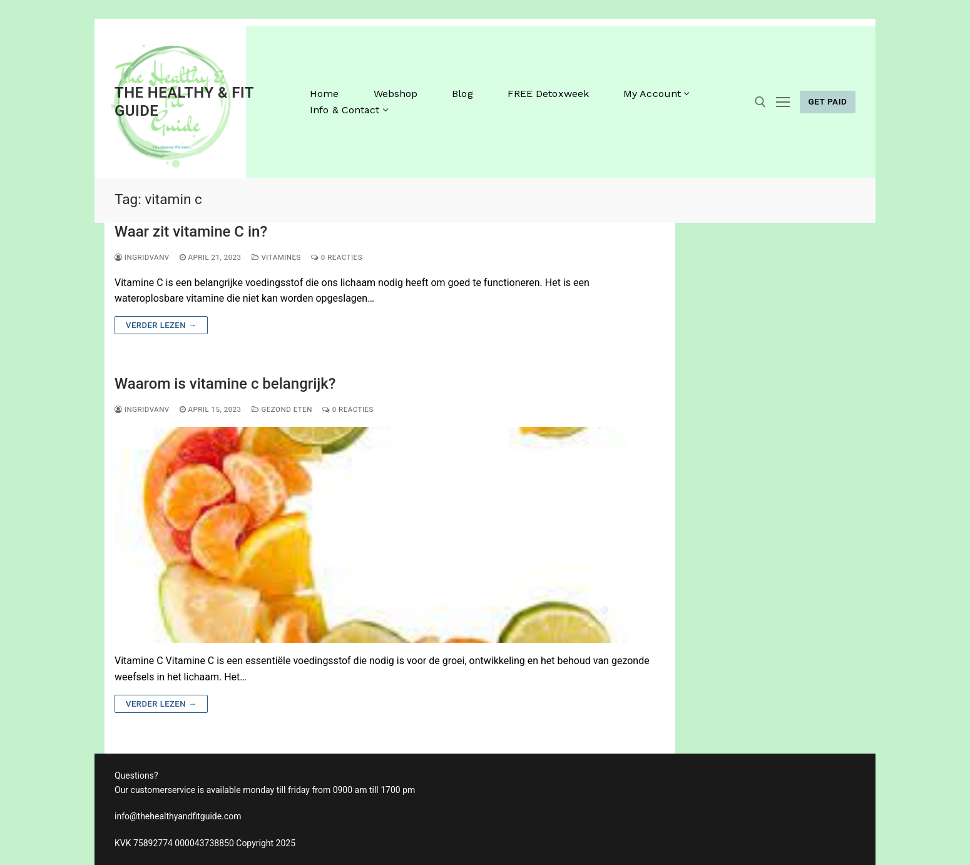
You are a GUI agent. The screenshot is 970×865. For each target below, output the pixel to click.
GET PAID (827, 101)
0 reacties (336, 257)
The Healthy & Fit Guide (184, 102)
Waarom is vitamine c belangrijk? (225, 383)
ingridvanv (142, 257)
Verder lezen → (161, 325)
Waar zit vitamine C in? (191, 231)
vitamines (276, 257)
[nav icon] (783, 102)
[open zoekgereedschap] (760, 102)
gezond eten (282, 409)
